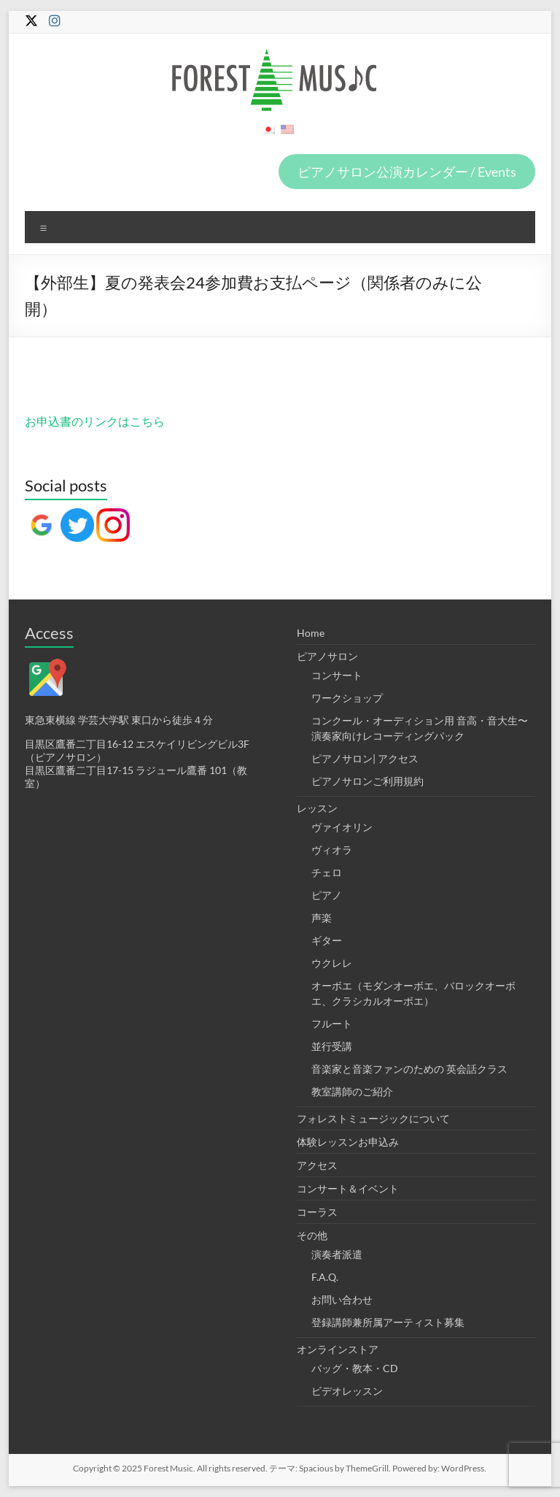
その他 (312, 1235)
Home (310, 633)
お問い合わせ (342, 1299)
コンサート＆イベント (348, 1188)
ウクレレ (331, 963)
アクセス (317, 1165)
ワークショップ (347, 698)
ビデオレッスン (347, 1391)
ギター (326, 940)
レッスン (317, 808)
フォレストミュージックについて (373, 1118)
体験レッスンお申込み (348, 1142)
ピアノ (326, 895)
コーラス (317, 1212)
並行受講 (331, 1046)
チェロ (326, 872)
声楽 (321, 917)
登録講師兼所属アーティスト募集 (387, 1322)
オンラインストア (337, 1349)
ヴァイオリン (342, 827)
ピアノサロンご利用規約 (367, 781)
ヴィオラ (331, 849)
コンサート (336, 675)
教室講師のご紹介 (352, 1091)
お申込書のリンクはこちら (95, 421)
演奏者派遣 (336, 1254)
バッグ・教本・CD (354, 1368)
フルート (331, 1023)
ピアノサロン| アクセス (365, 758)
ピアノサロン (327, 656)
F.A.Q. (324, 1277)
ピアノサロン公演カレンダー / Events (407, 172)
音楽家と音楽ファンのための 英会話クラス (409, 1069)
